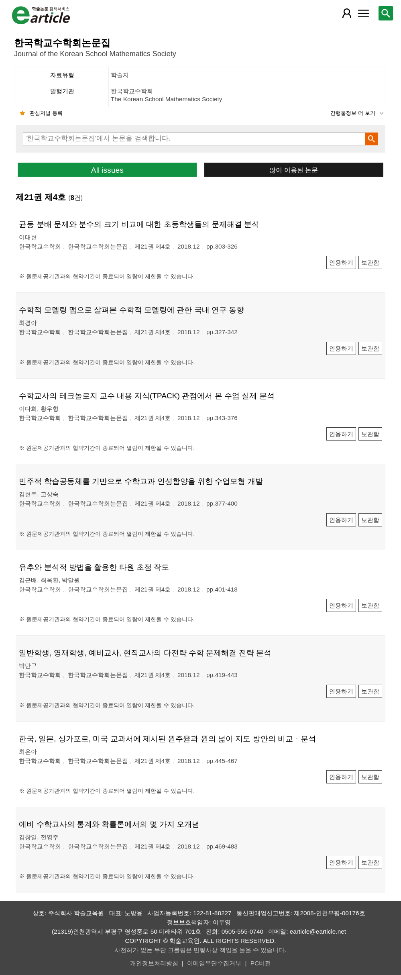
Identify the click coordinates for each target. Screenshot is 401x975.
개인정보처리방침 (154, 963)
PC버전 (260, 963)
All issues (107, 170)
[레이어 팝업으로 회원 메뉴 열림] (347, 13)
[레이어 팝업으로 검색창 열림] (386, 13)
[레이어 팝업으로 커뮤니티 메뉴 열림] (363, 13)
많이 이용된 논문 (293, 169)
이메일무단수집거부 (214, 963)
